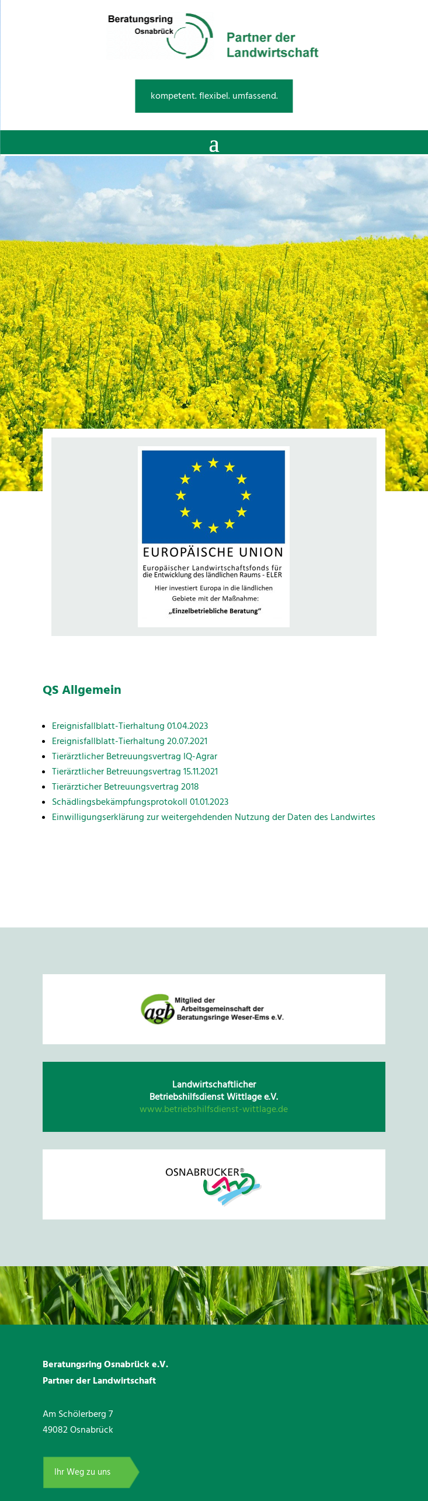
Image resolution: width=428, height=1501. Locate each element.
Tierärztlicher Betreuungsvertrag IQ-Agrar (134, 756)
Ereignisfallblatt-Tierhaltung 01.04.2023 (130, 726)
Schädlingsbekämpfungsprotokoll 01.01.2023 (140, 801)
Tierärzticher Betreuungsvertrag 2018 (125, 786)
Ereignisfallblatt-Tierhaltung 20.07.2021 (129, 741)
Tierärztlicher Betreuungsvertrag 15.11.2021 (135, 771)
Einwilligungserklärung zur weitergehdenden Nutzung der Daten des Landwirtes (213, 817)
